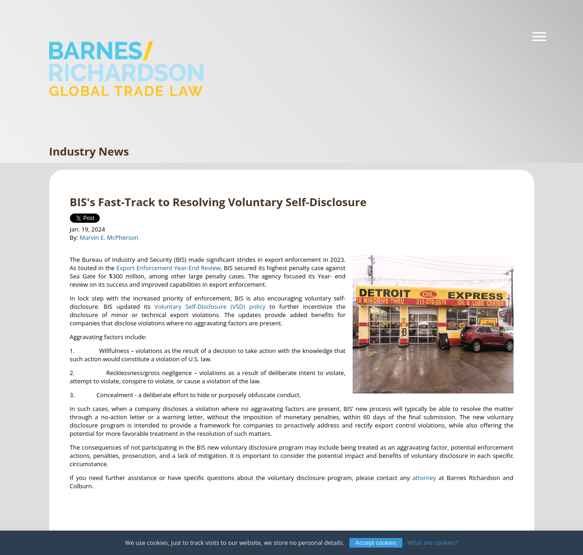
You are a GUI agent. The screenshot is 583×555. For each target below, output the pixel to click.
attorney (424, 478)
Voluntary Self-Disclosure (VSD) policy (209, 306)
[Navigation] (539, 37)
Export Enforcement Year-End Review (168, 268)
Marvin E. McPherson (109, 237)
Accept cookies (376, 542)
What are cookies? (432, 542)
